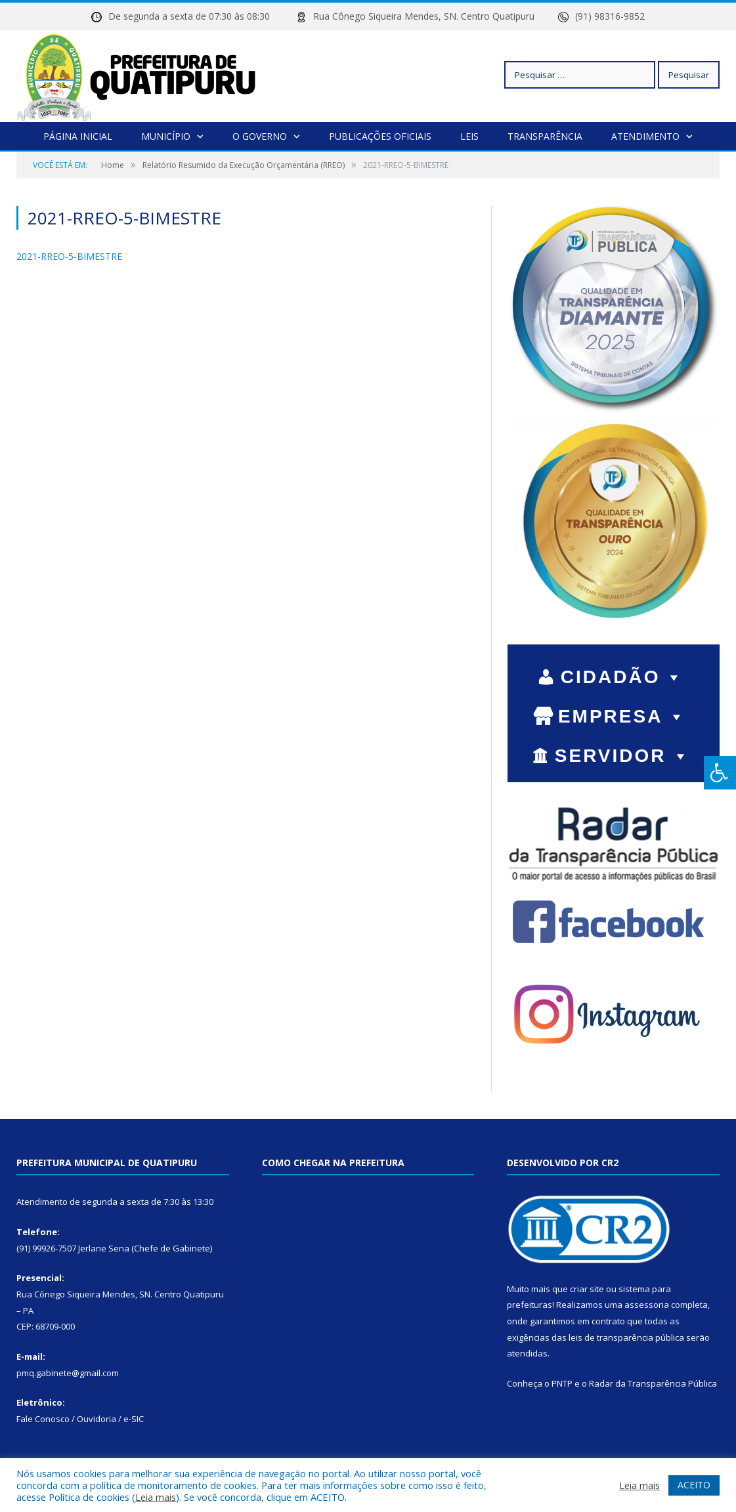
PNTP (562, 1383)
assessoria (646, 1305)
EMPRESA (622, 716)
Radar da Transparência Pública (653, 1383)
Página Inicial (77, 136)
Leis (469, 136)
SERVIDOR (623, 756)
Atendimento (645, 136)
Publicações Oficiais (380, 136)
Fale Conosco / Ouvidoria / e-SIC (80, 1419)
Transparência (545, 136)
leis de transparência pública (626, 1337)
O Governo (259, 136)
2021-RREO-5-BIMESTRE (69, 256)
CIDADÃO (623, 677)
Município (165, 136)
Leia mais (155, 1496)
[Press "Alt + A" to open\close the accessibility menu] (720, 772)
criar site (587, 1289)
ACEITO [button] (694, 1485)
